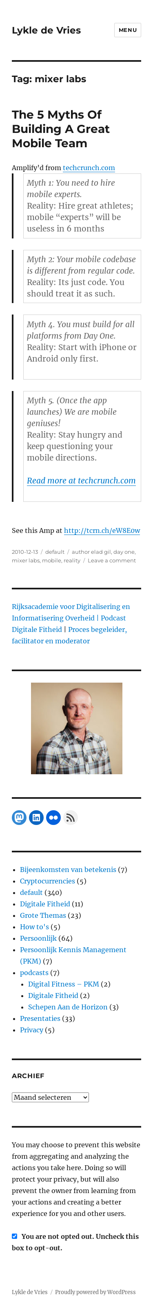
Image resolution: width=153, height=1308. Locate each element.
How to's (34, 927)
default (54, 551)
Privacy (31, 1030)
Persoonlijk (38, 938)
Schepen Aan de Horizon (68, 1007)
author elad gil (91, 551)
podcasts (34, 973)
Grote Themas (43, 915)
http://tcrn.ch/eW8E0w (102, 530)
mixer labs (26, 560)
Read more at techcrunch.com (81, 480)
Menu (128, 30)
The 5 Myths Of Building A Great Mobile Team (61, 129)
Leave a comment (112, 560)
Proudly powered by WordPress (95, 1292)
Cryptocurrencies (47, 881)
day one (124, 551)
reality (72, 560)
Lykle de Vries (46, 30)
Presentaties (40, 1018)
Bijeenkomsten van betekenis (68, 869)
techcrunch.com (89, 168)
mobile (51, 560)
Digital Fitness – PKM (63, 984)
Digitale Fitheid (45, 904)
